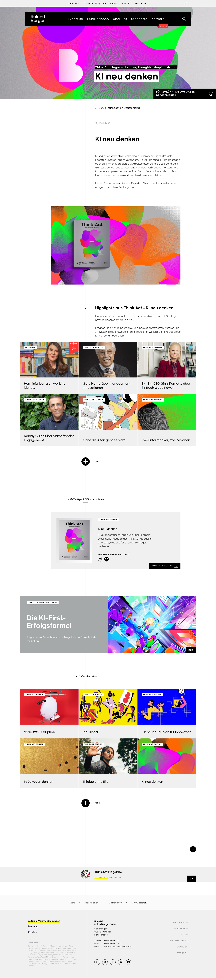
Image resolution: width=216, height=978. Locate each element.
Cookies (182, 947)
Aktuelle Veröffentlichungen (44, 921)
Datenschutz (179, 940)
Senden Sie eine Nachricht (118, 946)
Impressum (181, 928)
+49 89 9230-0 (111, 940)
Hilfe (184, 934)
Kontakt (182, 953)
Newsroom (74, 3)
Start (72, 902)
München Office (101, 878)
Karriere (32, 932)
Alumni (114, 3)
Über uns (33, 926)
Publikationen (91, 902)
